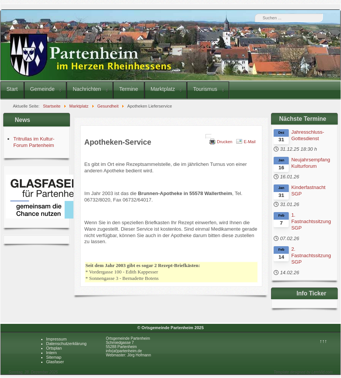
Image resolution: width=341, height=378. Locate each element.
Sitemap (53, 357)
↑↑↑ (323, 341)
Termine (128, 89)
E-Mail (249, 141)
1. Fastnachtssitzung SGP (311, 221)
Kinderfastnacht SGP (308, 190)
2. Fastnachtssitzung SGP (311, 255)
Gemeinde (42, 89)
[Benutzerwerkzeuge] (209, 136)
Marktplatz (163, 89)
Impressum (56, 339)
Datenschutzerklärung (66, 343)
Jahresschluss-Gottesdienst (307, 135)
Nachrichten (87, 89)
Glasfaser (55, 361)
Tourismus (205, 89)
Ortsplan (54, 348)
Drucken (224, 141)
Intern (51, 352)
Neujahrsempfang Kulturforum (310, 163)
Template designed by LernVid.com (303, 372)
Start (12, 89)
